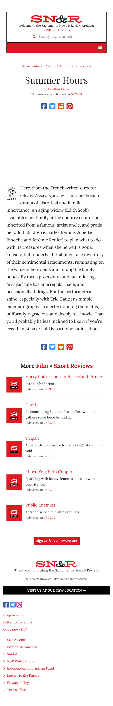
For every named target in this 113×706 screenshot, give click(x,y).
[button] (100, 48)
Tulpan (32, 438)
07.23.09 (49, 66)
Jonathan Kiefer (58, 89)
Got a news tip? (15, 629)
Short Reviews (81, 66)
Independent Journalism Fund (30, 668)
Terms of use (17, 690)
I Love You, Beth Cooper (49, 471)
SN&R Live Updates (56, 30)
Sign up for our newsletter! (56, 541)
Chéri (30, 404)
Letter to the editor (18, 622)
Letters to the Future (23, 675)
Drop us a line (14, 615)
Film (63, 66)
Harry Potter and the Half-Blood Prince (63, 376)
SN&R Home (16, 640)
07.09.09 (49, 423)
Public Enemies (40, 505)
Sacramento (30, 66)
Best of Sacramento (22, 647)
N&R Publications (20, 661)
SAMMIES (14, 654)
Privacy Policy (18, 682)
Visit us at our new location (56, 590)
